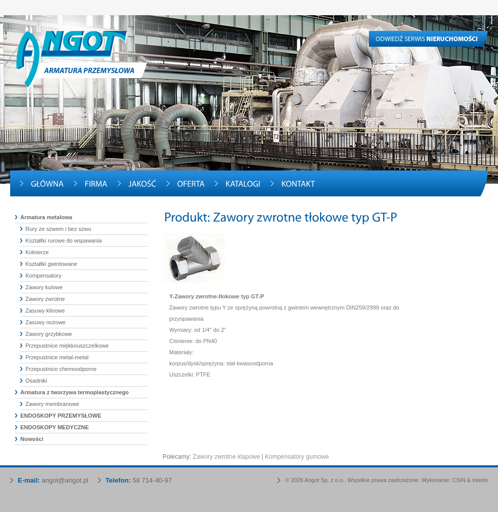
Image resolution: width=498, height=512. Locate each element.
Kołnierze (37, 252)
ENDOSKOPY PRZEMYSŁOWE (60, 416)
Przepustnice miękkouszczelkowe (67, 346)
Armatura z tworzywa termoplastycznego (74, 392)
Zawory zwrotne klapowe (226, 456)
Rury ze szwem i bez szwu (58, 229)
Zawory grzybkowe (48, 334)
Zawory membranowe (52, 404)
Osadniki (36, 381)
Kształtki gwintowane (51, 264)
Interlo (480, 480)
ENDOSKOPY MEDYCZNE (54, 427)
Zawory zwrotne (45, 299)
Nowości (31, 439)
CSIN (458, 480)
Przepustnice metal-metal (56, 357)
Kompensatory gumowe (297, 456)
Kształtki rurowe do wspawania (63, 240)
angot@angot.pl (65, 480)
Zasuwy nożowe (45, 322)
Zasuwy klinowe (45, 311)
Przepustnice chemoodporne (61, 369)
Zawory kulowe (44, 287)
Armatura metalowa (46, 217)
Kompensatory (43, 275)
